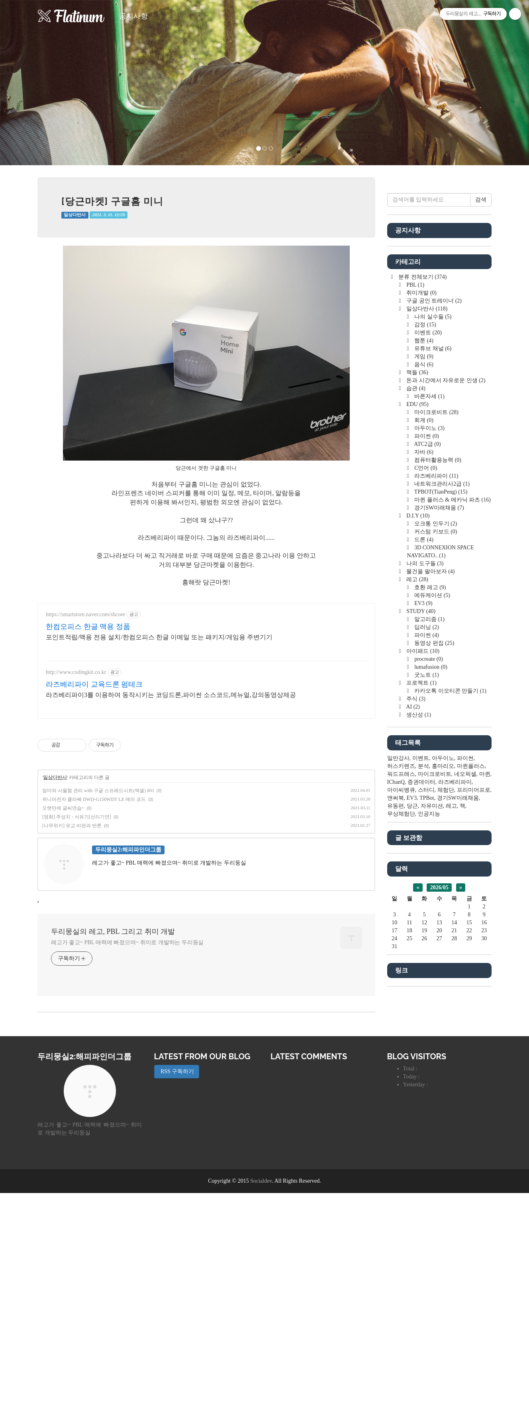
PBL (414, 524)
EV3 (423, 842)
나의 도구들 (424, 802)
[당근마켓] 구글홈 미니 (112, 201)
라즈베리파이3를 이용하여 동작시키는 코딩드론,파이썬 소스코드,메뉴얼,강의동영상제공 (171, 806)
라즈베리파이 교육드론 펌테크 (94, 796)
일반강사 (398, 997)
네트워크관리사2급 (441, 723)
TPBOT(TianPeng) (440, 731)
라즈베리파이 (435, 715)
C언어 (425, 707)
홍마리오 (443, 1005)
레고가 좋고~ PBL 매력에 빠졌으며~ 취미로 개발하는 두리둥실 (127, 1054)
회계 (423, 659)
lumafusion (430, 906)
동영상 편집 (434, 882)
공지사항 (133, 16)
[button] (39, 82)
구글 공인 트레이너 (433, 540)
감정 (424, 563)
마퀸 (484, 1013)
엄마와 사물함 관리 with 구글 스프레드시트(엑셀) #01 (98, 902)
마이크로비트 (435, 651)
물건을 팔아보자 (430, 810)
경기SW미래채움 (438, 747)
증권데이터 (421, 1021)
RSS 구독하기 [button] (176, 1280)
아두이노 (429, 667)
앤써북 (395, 1037)
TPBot (426, 1037)
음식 (423, 603)
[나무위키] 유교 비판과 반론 (72, 937)
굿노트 (426, 914)
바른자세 (429, 635)
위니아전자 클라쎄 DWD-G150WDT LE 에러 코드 (94, 911)
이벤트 (427, 571)
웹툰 (423, 579)
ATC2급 (427, 683)
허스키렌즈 (401, 1005)
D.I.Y (417, 755)
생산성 (418, 954)
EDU (417, 643)
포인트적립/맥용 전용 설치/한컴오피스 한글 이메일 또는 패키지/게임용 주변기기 (159, 748)
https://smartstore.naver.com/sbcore (85, 726)
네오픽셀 (465, 1013)
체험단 (445, 1029)
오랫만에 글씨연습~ (63, 919)
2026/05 (439, 1126)
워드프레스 (401, 1013)
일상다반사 (75, 215)
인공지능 (429, 1053)
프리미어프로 (473, 1029)
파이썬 (426, 675)
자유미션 (432, 1045)
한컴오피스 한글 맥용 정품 (88, 738)
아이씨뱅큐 (401, 1029)
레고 (416, 818)
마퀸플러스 (471, 1005)
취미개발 (421, 532)
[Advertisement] (206, 651)
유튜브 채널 (432, 587)
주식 (415, 938)
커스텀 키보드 (435, 770)
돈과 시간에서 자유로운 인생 (445, 619)
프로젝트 (421, 922)
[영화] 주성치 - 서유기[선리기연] (76, 928)
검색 (480, 438)
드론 (423, 778)
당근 (412, 1045)
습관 (415, 627)
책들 (416, 611)
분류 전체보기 (422, 516)
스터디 (426, 1029)
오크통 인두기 (435, 762)
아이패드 (422, 890)
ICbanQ (396, 1021)
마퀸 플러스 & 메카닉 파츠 (452, 739)
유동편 (395, 1045)
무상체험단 (401, 1053)
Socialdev (261, 1390)
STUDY (420, 850)
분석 (423, 1005)
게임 (423, 595)
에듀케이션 (431, 834)
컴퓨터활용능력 (437, 699)
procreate (428, 898)
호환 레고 (429, 826)
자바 (423, 691)
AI (412, 946)
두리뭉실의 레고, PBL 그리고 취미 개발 (113, 1043)
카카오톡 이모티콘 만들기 (449, 930)
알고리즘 (429, 858)
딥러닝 (426, 866)
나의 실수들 (432, 555)
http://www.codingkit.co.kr (76, 784)
